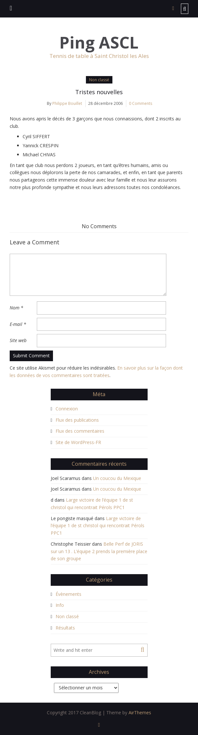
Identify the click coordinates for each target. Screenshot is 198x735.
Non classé (99, 80)
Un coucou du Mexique (117, 478)
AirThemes (140, 712)
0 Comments (140, 103)
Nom (16, 308)
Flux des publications (77, 420)
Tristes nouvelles (99, 92)
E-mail (18, 324)
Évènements (68, 594)
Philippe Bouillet (67, 103)
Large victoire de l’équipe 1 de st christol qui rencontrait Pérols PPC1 (97, 525)
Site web (18, 340)
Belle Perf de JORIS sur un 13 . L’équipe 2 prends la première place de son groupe (99, 551)
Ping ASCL (99, 42)
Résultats (65, 628)
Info (60, 605)
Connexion (67, 409)
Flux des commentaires (80, 431)
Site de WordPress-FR (78, 442)
